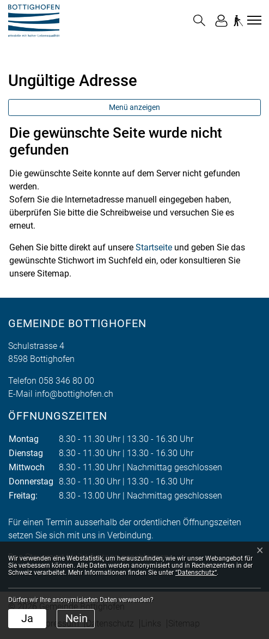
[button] (199, 20)
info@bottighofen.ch (74, 394)
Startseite (154, 247)
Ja (27, 618)
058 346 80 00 (66, 381)
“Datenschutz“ (196, 572)
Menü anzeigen (134, 107)
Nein (76, 618)
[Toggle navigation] (252, 20)
